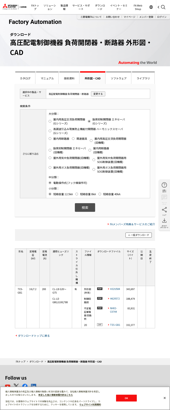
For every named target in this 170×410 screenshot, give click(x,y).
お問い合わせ (113, 16)
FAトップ (35, 7)
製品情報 (64, 7)
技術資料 (69, 78)
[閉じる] (164, 398)
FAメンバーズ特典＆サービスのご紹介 (132, 224)
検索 (85, 207)
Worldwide (151, 7)
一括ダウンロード (140, 235)
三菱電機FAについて (91, 16)
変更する (98, 93)
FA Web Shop (138, 7)
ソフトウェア (119, 78)
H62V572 (115, 298)
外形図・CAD (93, 78)
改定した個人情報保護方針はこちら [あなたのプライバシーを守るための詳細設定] (55, 394)
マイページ (129, 16)
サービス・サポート (81, 7)
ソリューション (49, 7)
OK (126, 398)
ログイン (162, 16)
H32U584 (115, 289)
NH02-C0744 (113, 310)
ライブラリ (143, 78)
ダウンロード (100, 7)
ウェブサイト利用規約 (90, 404)
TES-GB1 (115, 324)
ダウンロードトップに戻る (34, 336)
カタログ (25, 78)
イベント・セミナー (119, 7)
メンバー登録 (146, 16)
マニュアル (47, 78)
